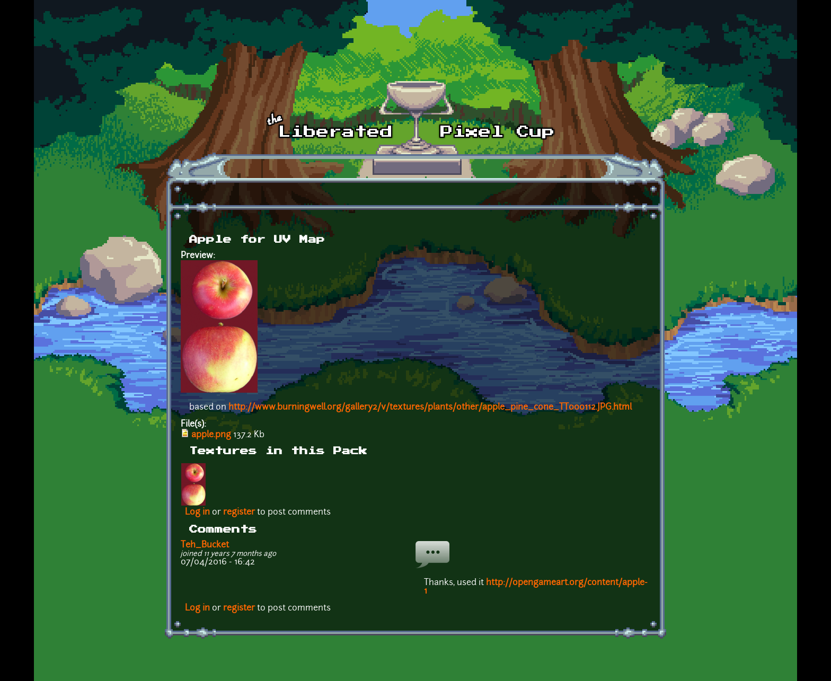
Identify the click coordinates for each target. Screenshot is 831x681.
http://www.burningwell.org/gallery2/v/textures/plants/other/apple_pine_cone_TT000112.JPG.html (430, 407)
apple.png (211, 435)
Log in (197, 512)
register (239, 512)
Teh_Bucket (205, 545)
